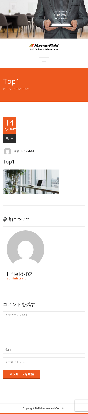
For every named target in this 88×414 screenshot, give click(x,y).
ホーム (7, 89)
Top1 (19, 89)
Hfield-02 (28, 151)
